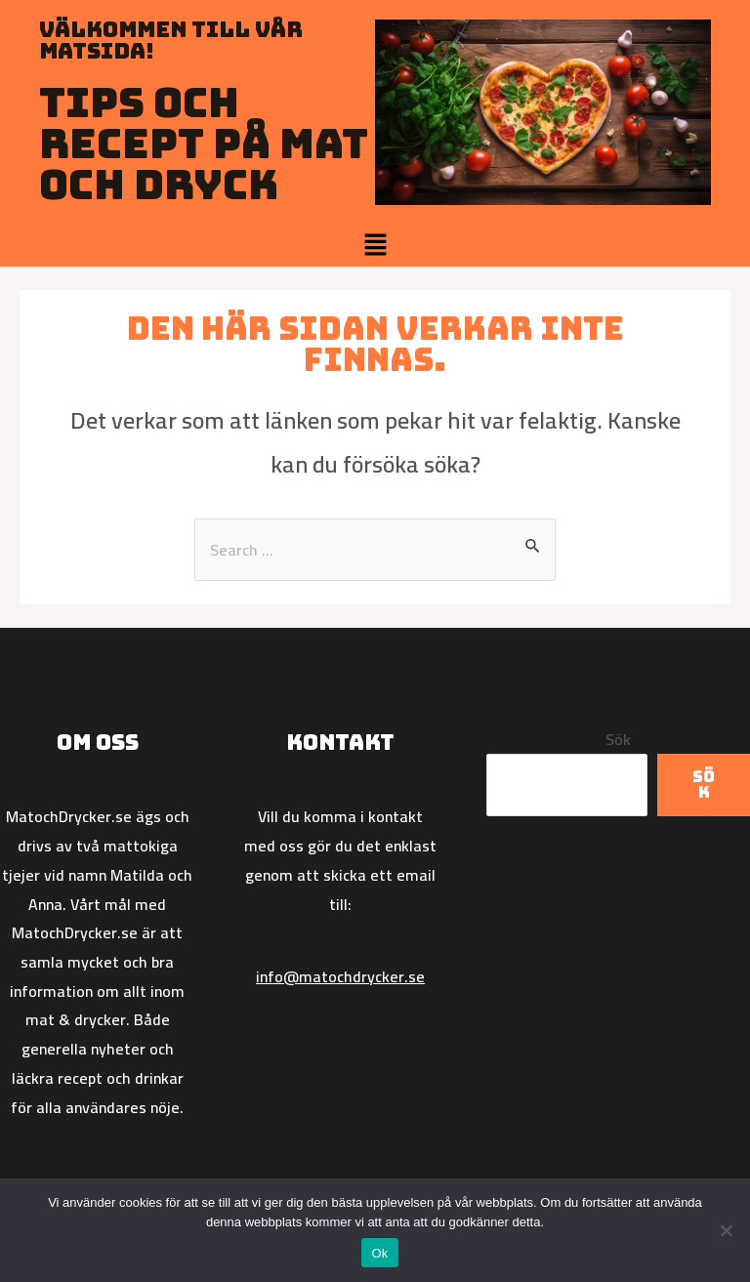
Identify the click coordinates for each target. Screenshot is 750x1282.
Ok (379, 1253)
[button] (375, 246)
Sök (618, 739)
